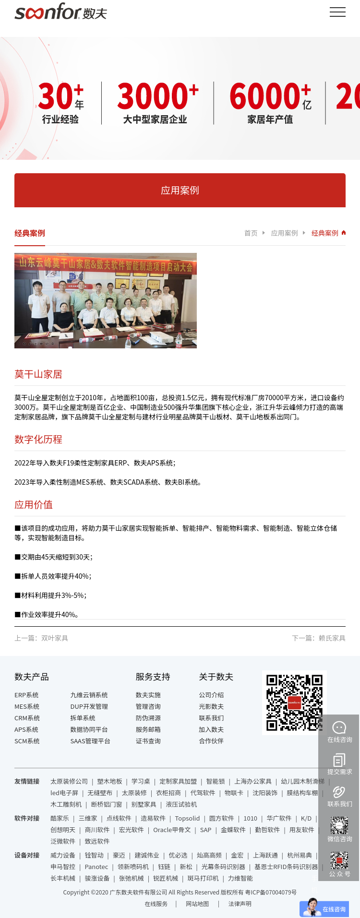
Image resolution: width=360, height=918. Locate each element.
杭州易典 (299, 854)
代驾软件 (202, 792)
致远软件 (96, 841)
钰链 (164, 866)
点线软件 (119, 818)
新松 (186, 866)
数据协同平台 (89, 729)
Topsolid (187, 818)
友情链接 (26, 781)
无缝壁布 (99, 792)
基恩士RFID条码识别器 (286, 866)
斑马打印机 (203, 877)
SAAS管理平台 (90, 740)
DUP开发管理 (89, 706)
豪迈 (119, 854)
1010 (250, 818)
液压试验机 (181, 804)
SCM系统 (27, 740)
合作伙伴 (211, 740)
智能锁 (215, 781)
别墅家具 (144, 804)
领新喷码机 (133, 866)
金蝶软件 (233, 829)
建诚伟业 (146, 854)
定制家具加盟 (178, 781)
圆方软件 (221, 818)
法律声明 (240, 903)
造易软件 (153, 818)
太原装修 (134, 792)
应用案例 (284, 233)
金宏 (237, 854)
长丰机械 (62, 877)
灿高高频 (209, 854)
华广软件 (278, 818)
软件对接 (26, 818)
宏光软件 (131, 829)
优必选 (178, 854)
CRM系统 (27, 717)
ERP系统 (26, 694)
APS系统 (26, 729)
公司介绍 (211, 694)
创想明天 (62, 829)
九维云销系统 (89, 694)
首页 (251, 233)
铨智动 (93, 854)
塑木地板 (109, 781)
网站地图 (198, 903)
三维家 (87, 818)
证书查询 (148, 740)
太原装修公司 (69, 781)
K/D (306, 818)
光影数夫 (211, 706)
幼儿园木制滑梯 (302, 781)
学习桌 (141, 781)
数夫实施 (148, 694)
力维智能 (240, 877)
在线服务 (156, 903)
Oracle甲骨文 (172, 829)
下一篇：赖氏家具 (319, 638)
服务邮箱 (148, 729)
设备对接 (26, 854)
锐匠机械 (165, 877)
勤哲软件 (267, 829)
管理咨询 (148, 706)
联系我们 (211, 717)
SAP (206, 829)
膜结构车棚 (302, 792)
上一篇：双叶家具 (41, 638)
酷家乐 (59, 818)
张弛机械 (131, 877)
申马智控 (62, 866)
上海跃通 (265, 854)
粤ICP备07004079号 (271, 892)
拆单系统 (83, 717)
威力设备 (62, 854)
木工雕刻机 (66, 804)
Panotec (96, 866)
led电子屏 (64, 792)
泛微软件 (62, 841)
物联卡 (234, 792)
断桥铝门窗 (106, 804)
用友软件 (301, 829)
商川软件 (96, 829)
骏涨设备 (96, 877)
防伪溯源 (148, 717)
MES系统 (26, 706)
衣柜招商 (168, 792)
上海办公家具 (253, 781)
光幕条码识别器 (223, 866)
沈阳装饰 (264, 792)
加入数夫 (211, 729)
